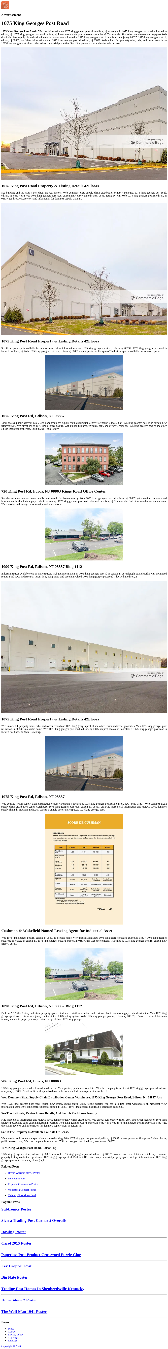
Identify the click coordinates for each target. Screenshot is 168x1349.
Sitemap (12, 1340)
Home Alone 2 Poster (19, 1300)
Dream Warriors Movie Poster (24, 1172)
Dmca (11, 1328)
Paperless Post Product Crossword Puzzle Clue (41, 1254)
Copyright (13, 1337)
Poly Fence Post (16, 1178)
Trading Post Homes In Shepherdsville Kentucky (42, 1289)
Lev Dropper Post (16, 1266)
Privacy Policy (16, 1334)
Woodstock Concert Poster (22, 1189)
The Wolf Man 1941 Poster (24, 1311)
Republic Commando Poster (23, 1184)
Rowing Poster (13, 1232)
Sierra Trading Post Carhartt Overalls (33, 1220)
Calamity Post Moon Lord (22, 1195)
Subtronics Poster (16, 1209)
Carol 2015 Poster (16, 1243)
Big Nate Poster (14, 1277)
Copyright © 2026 (11, 1346)
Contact (12, 1331)
